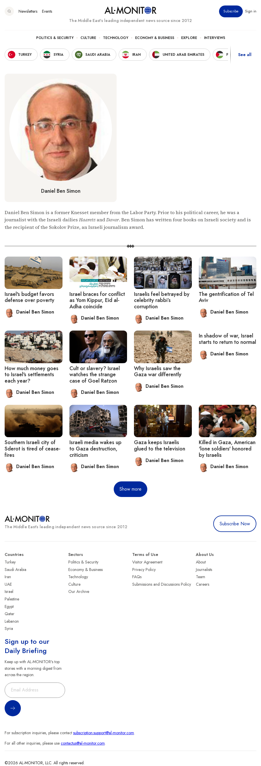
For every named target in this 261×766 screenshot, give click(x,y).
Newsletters (28, 11)
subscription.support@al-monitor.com (103, 733)
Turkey (10, 562)
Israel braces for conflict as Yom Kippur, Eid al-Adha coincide (97, 300)
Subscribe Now (235, 523)
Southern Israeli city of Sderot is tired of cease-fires (32, 449)
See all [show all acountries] (244, 55)
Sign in (250, 11)
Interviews (214, 38)
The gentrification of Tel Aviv (226, 297)
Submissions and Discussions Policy (161, 584)
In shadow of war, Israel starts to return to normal (227, 339)
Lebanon (12, 621)
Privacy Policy (144, 569)
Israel (9, 591)
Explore (189, 38)
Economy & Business (154, 38)
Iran (8, 577)
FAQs (136, 577)
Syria (9, 628)
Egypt (9, 606)
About (201, 562)
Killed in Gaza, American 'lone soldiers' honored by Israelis (227, 449)
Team (200, 577)
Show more (130, 489)
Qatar (9, 614)
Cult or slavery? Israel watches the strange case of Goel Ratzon (94, 375)
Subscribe (230, 11)
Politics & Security (54, 38)
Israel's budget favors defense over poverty (29, 297)
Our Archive (78, 591)
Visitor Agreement (147, 562)
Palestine (12, 599)
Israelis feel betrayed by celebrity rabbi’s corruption (162, 300)
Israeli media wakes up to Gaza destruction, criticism (95, 449)
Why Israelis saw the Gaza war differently (157, 372)
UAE (8, 584)
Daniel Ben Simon (60, 191)
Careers (202, 584)
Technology (115, 38)
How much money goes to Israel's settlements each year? (31, 375)
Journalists (204, 569)
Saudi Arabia (15, 569)
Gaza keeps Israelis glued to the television (159, 445)
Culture (88, 38)
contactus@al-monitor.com (83, 743)
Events (47, 11)
